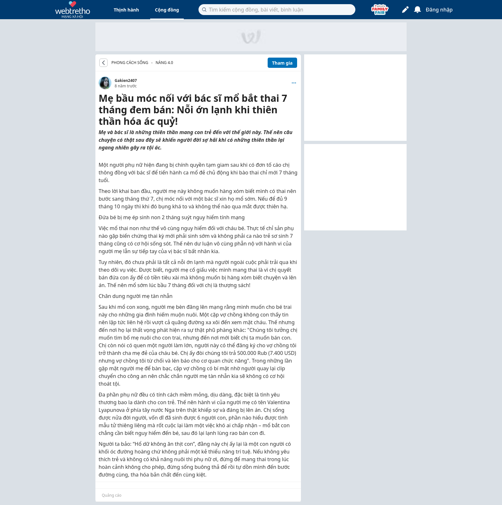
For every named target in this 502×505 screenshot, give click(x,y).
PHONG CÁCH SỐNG (129, 62)
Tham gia (282, 63)
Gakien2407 (126, 80)
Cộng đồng (167, 10)
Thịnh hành (126, 10)
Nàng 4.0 (164, 62)
